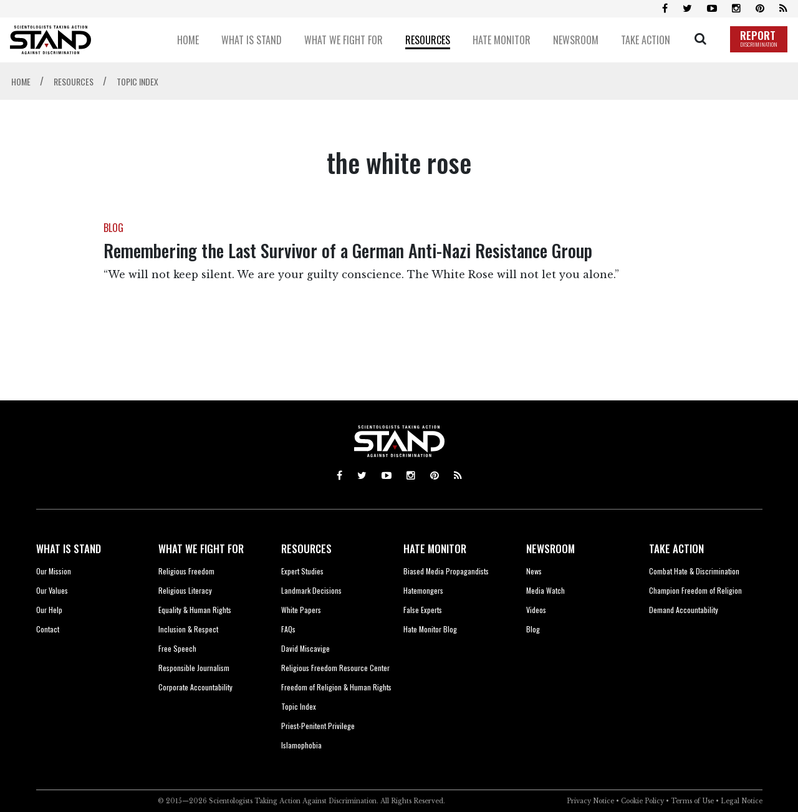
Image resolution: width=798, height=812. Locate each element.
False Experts (422, 609)
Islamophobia (301, 745)
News (534, 571)
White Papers (301, 609)
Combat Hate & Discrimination (694, 571)
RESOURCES (306, 548)
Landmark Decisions (311, 590)
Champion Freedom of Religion (695, 590)
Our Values (52, 590)
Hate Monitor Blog (430, 629)
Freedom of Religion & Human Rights (336, 687)
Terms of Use (692, 801)
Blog (533, 629)
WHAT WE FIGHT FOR (201, 548)
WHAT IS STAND (68, 548)
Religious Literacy (185, 590)
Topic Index (298, 706)
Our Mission (53, 571)
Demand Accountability (683, 609)
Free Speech (177, 648)
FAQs (288, 629)
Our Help (49, 609)
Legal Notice (741, 801)
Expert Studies (302, 571)
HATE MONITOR (434, 548)
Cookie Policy (642, 801)
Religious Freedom (186, 571)
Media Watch (545, 590)
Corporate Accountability (195, 687)
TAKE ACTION (676, 548)
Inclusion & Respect (188, 629)
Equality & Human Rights (194, 609)
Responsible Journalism (193, 667)
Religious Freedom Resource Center (335, 667)
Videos (536, 609)
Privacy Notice (590, 801)
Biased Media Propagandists (446, 571)
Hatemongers (423, 590)
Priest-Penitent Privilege (318, 725)
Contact (47, 629)
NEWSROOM (550, 548)
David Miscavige (305, 648)
